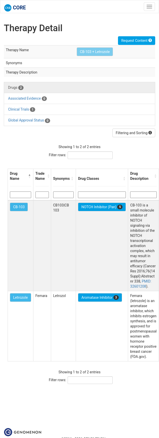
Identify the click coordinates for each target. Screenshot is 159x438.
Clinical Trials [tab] (21, 109)
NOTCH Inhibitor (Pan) (102, 207)
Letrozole (20, 297)
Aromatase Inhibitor (99, 297)
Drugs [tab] (16, 87)
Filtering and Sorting (134, 133)
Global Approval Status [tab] (29, 120)
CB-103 (19, 207)
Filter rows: (57, 155)
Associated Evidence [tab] (27, 98)
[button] (29, 176)
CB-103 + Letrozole (95, 52)
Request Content (136, 41)
